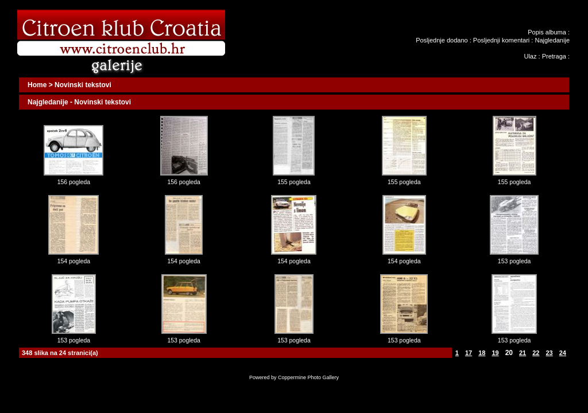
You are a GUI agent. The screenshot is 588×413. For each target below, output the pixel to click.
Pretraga (554, 56)
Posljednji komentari (501, 40)
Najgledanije (552, 40)
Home (37, 85)
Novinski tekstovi (83, 85)
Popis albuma (547, 32)
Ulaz (530, 56)
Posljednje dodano (442, 40)
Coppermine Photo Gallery (308, 377)
